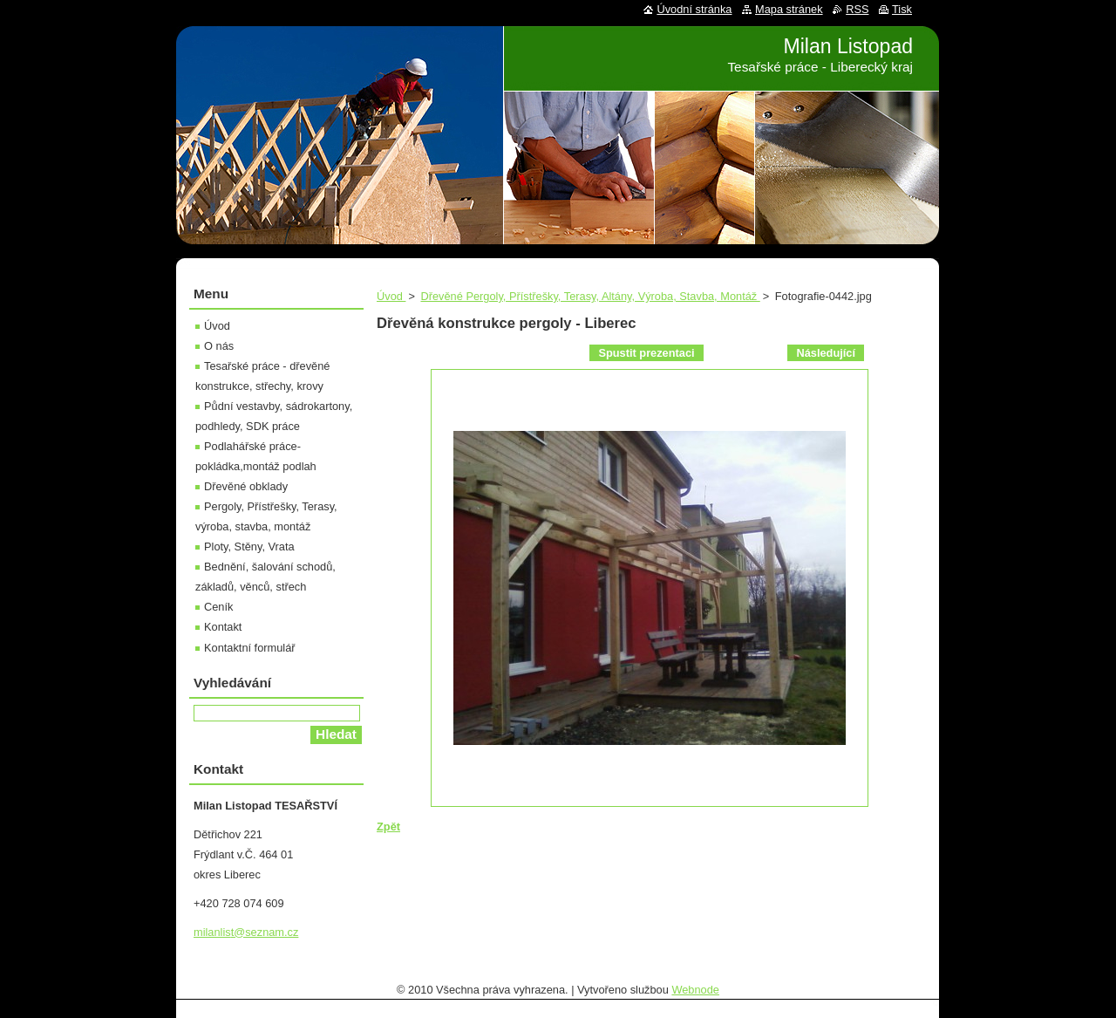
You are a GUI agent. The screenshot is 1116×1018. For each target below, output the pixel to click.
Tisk (902, 9)
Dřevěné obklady (246, 486)
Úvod (391, 296)
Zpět (388, 826)
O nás (219, 345)
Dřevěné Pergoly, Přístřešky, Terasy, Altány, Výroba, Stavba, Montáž (589, 296)
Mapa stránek (789, 9)
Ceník (218, 606)
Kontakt (223, 626)
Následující (825, 352)
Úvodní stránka (694, 9)
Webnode (695, 989)
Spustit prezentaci (646, 352)
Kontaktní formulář (250, 647)
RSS (857, 9)
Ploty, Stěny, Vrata (249, 546)
